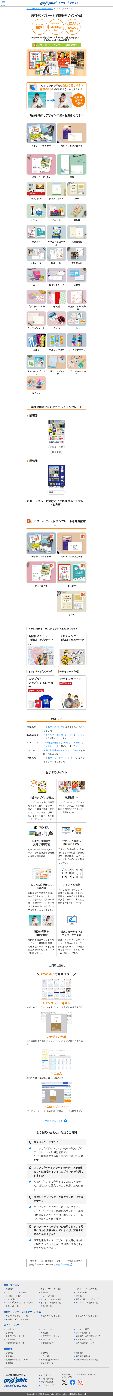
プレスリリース (47, 1363)
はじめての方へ (47, 1329)
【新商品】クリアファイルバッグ (59, 758)
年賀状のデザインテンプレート (19, 1319)
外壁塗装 (56, 452)
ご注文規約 (45, 1356)
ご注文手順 (10, 1339)
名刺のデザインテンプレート (53, 1316)
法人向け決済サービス (85, 1343)
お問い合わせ (47, 1378)
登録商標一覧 (62, 1264)
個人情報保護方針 (83, 1356)
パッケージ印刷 (47, 1296)
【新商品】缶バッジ (53, 727)
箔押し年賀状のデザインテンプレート (61, 750)
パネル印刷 (10, 1299)
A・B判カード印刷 (13, 1296)
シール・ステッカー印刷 (16, 1292)
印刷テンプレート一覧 (15, 1336)
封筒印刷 (79, 1296)
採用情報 (9, 1363)
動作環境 (9, 1333)
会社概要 (9, 1353)
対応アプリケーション (50, 1336)
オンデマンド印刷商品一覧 (87, 1303)
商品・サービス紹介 (55, 493)
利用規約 (79, 1353)
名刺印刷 (9, 1289)
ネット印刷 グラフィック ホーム (40, 9)
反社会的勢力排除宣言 (50, 1360)
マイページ (46, 1375)
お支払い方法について (15, 1343)
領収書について (47, 1343)
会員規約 (9, 1356)
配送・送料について (84, 1339)
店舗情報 (44, 1353)
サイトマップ (47, 1385)
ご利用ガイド (11, 1329)
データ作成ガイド (83, 1333)
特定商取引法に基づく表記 (87, 1360)
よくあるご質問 (82, 1329)
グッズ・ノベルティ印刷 (51, 1299)
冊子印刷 (44, 1292)
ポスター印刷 (81, 1292)
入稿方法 (44, 1333)
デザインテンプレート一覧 (17, 1316)
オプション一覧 (12, 1306)
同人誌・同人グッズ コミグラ (88, 1299)
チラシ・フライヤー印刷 (51, 1289)
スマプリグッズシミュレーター (19, 1303)
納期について (46, 1339)
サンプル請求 (47, 1382)
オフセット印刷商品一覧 (51, 1303)
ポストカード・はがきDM (87, 1289)
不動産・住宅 (56, 447)
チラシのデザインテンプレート (89, 1316)
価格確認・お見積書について (88, 1336)
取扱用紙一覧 (46, 1306)
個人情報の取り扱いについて (18, 1360)
